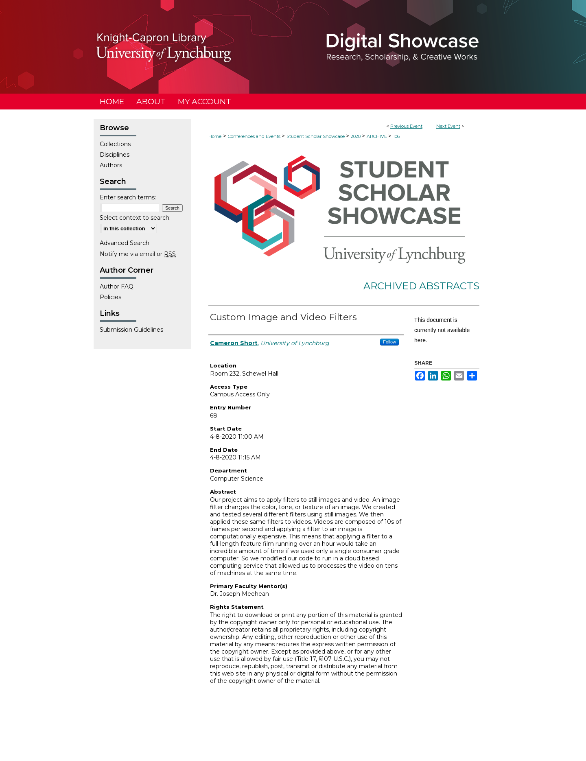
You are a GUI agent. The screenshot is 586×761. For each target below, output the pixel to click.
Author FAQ (116, 286)
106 (396, 136)
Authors (111, 165)
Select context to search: (135, 217)
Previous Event (406, 126)
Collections (115, 144)
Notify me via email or (138, 254)
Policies (110, 297)
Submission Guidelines (131, 329)
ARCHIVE (377, 136)
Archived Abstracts (421, 286)
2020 (356, 136)
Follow (389, 341)
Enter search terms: (128, 197)
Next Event (448, 126)
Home (214, 136)
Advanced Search (124, 243)
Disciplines (114, 154)
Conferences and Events (255, 136)
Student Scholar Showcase (316, 136)
